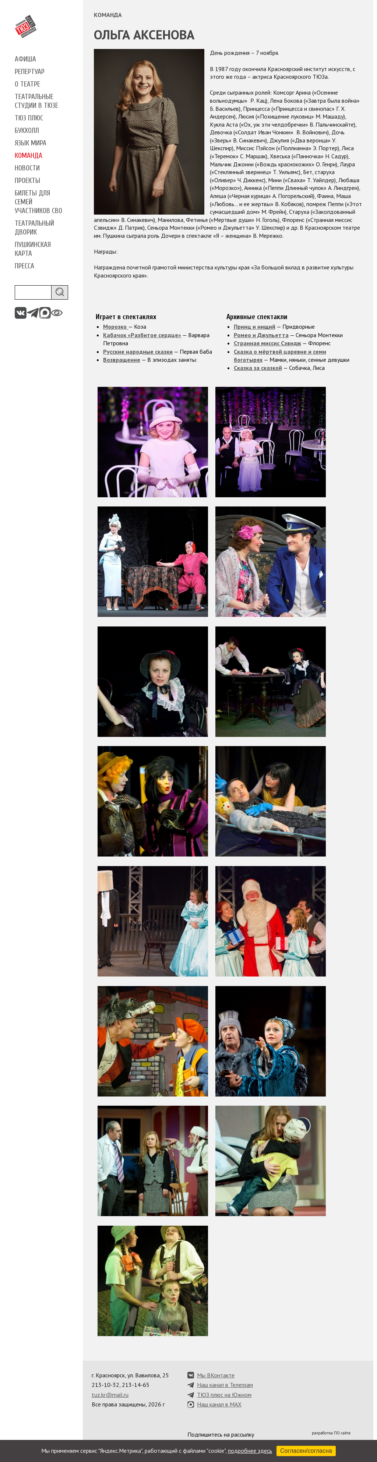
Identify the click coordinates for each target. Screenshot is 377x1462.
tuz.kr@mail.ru (110, 1394)
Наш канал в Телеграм (225, 1384)
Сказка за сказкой (258, 367)
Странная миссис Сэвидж (267, 343)
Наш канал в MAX (219, 1404)
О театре (27, 84)
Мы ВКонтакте (216, 1375)
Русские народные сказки (138, 351)
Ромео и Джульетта (261, 335)
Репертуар (30, 72)
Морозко (115, 326)
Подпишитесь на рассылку (220, 1434)
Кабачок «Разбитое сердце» (142, 335)
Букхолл (27, 131)
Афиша (25, 59)
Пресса (24, 266)
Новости (27, 168)
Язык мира (30, 143)
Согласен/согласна (306, 1451)
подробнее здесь (250, 1450)
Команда (28, 156)
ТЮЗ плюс (29, 118)
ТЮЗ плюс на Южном (224, 1394)
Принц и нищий (254, 326)
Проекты (27, 181)
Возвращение (121, 359)
